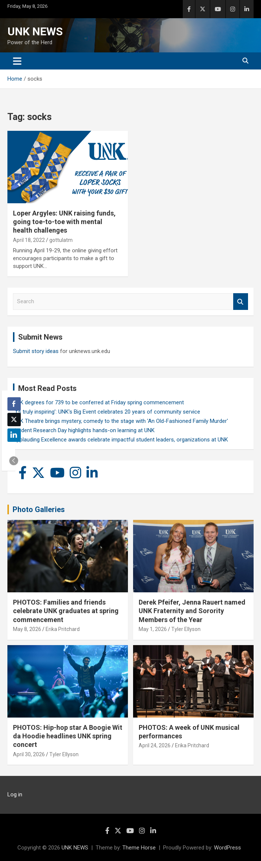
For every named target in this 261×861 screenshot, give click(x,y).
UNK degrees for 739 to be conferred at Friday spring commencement (98, 402)
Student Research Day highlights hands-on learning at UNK (84, 430)
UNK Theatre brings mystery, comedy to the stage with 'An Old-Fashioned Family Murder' (120, 421)
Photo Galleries (39, 509)
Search (240, 301)
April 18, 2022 (29, 240)
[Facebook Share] (14, 404)
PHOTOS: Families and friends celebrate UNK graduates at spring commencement (66, 611)
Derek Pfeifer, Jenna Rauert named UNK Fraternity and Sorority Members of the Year (192, 611)
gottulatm (61, 240)
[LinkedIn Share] (14, 435)
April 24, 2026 (155, 745)
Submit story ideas (36, 351)
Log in (14, 794)
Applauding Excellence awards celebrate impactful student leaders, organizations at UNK (120, 439)
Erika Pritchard (63, 629)
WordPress (227, 847)
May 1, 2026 (153, 629)
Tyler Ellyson (186, 629)
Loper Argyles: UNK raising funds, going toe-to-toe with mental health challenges (64, 221)
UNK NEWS (35, 31)
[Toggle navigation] (17, 60)
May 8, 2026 (27, 629)
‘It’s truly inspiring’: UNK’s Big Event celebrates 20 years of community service (106, 411)
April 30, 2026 (29, 754)
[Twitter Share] (14, 419)
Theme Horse (139, 847)
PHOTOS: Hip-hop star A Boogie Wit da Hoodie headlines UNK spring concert (67, 736)
